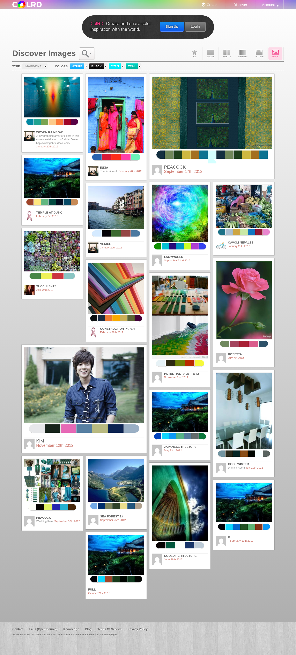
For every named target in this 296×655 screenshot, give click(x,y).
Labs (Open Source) (43, 629)
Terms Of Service (109, 629)
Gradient (243, 53)
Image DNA (275, 53)
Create (212, 5)
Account (268, 5)
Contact (17, 629)
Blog (88, 629)
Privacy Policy (137, 629)
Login (195, 26)
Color (210, 53)
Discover (240, 5)
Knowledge (71, 629)
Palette (227, 53)
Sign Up (172, 26)
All (194, 53)
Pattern (259, 53)
